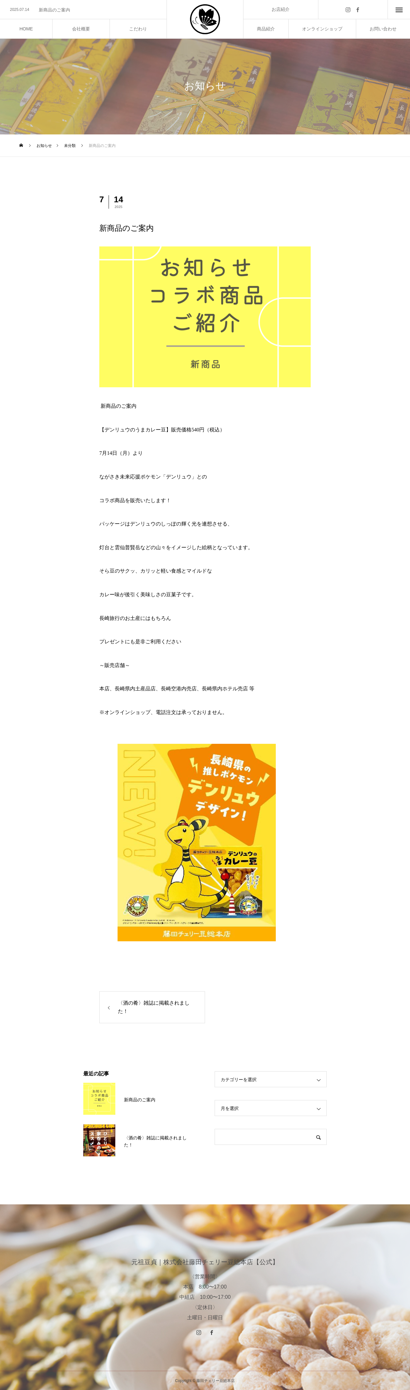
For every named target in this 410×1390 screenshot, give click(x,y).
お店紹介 (281, 9)
